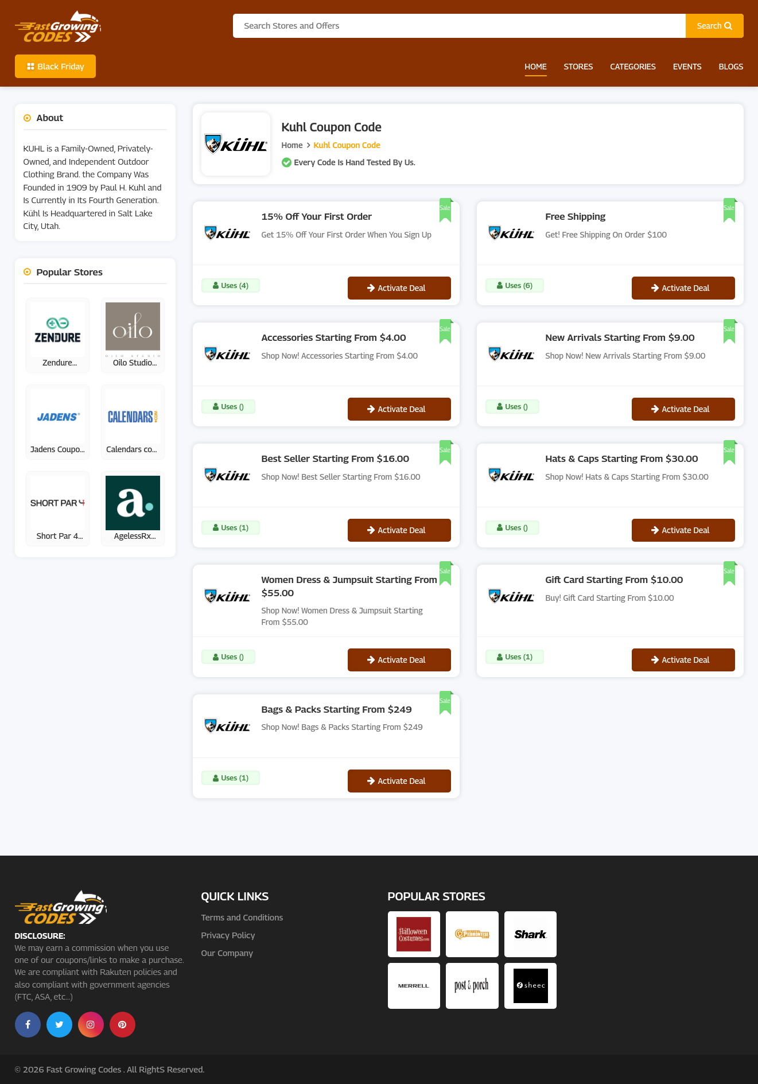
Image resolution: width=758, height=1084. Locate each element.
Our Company (227, 952)
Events (687, 66)
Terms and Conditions (242, 917)
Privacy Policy (228, 935)
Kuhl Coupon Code (347, 145)
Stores (578, 66)
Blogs (731, 66)
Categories (632, 66)
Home (536, 66)
